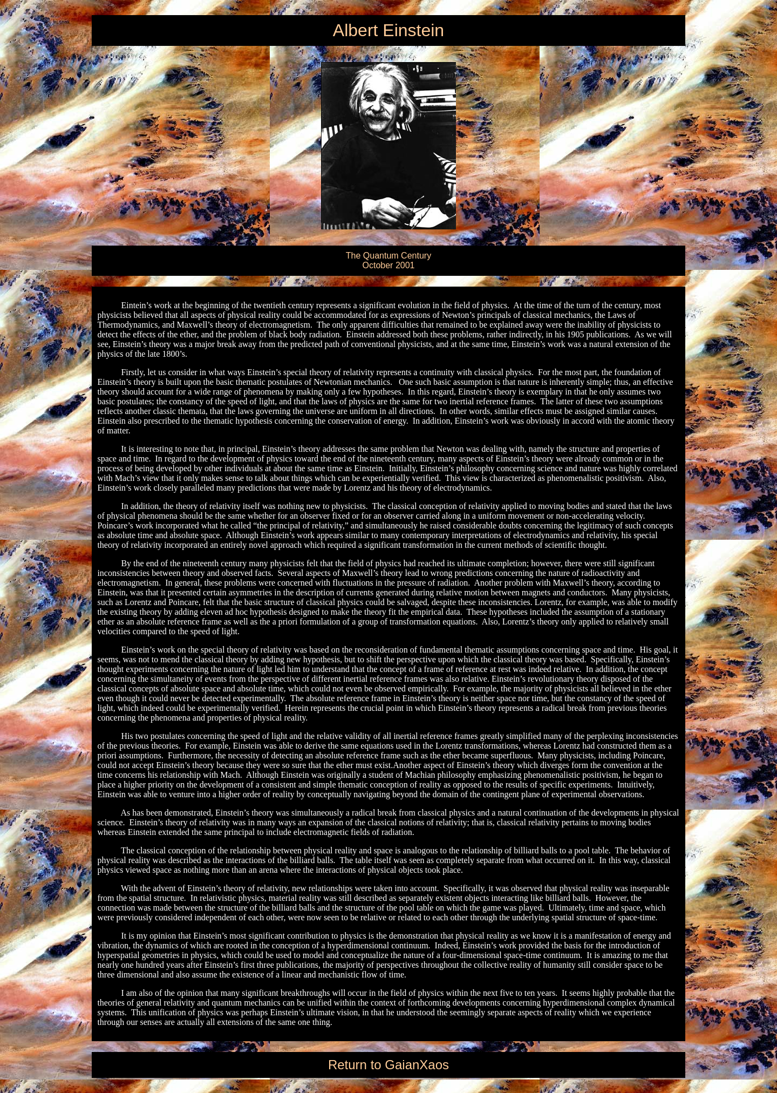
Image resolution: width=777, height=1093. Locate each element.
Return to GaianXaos (388, 1064)
